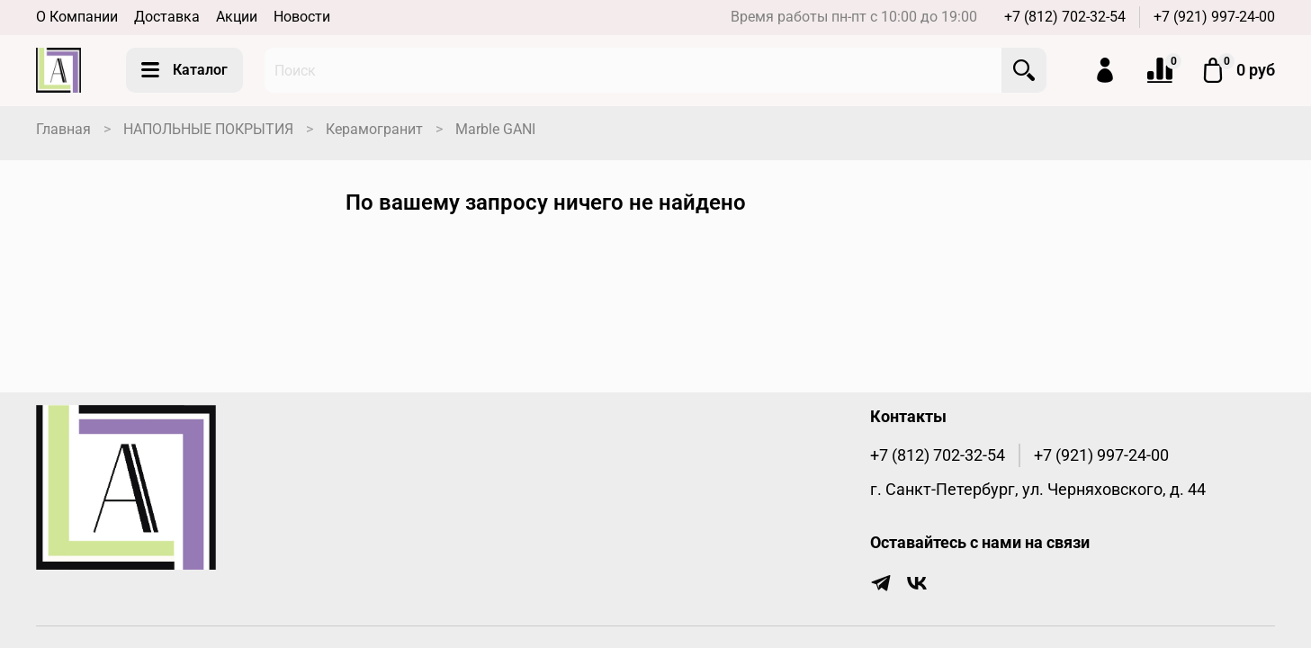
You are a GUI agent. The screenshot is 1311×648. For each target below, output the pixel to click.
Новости (302, 16)
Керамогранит (374, 129)
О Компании (77, 16)
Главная (63, 129)
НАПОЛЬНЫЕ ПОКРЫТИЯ (208, 129)
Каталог (184, 70)
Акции (236, 16)
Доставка (167, 16)
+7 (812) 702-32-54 (1065, 16)
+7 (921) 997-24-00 (1214, 16)
